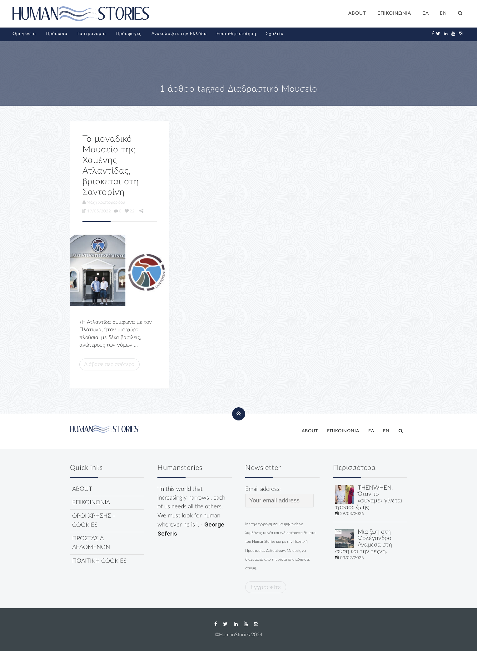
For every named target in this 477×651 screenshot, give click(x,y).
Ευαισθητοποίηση (236, 34)
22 (130, 211)
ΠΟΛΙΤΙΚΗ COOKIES (99, 561)
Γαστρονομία (91, 34)
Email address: (279, 496)
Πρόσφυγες (129, 34)
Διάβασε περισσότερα (109, 364)
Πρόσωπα (56, 34)
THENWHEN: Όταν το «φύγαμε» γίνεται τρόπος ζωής (368, 497)
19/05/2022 (96, 211)
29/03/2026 (352, 513)
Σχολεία (275, 34)
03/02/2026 (352, 558)
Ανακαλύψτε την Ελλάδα (179, 34)
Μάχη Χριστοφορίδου (103, 202)
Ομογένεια (24, 34)
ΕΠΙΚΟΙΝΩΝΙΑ (394, 13)
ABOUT (357, 13)
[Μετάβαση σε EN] (443, 14)
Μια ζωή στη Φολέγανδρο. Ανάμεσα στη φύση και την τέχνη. (364, 541)
